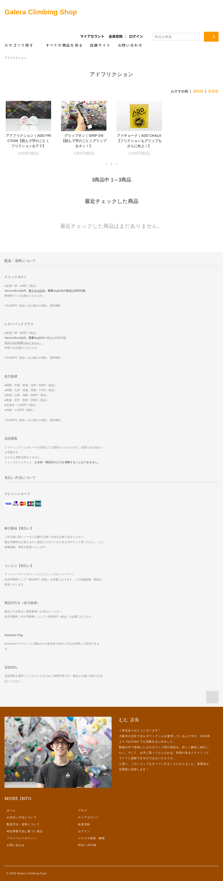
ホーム (11, 810)
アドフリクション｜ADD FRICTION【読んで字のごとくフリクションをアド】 (28, 141)
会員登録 (116, 36)
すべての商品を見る (64, 45)
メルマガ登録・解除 (91, 838)
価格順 (198, 91)
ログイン (136, 36)
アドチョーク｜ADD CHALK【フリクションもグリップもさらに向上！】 (139, 141)
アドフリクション (15, 57)
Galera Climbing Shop (40, 12)
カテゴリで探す (21, 45)
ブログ (82, 810)
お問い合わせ (130, 45)
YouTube (132, 741)
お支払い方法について (22, 817)
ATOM (92, 845)
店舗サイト (100, 45)
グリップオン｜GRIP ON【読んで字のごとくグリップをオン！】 (83, 141)
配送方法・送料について (23, 824)
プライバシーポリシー (22, 838)
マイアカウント (92, 36)
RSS (81, 845)
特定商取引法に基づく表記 (25, 831)
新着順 (213, 91)
